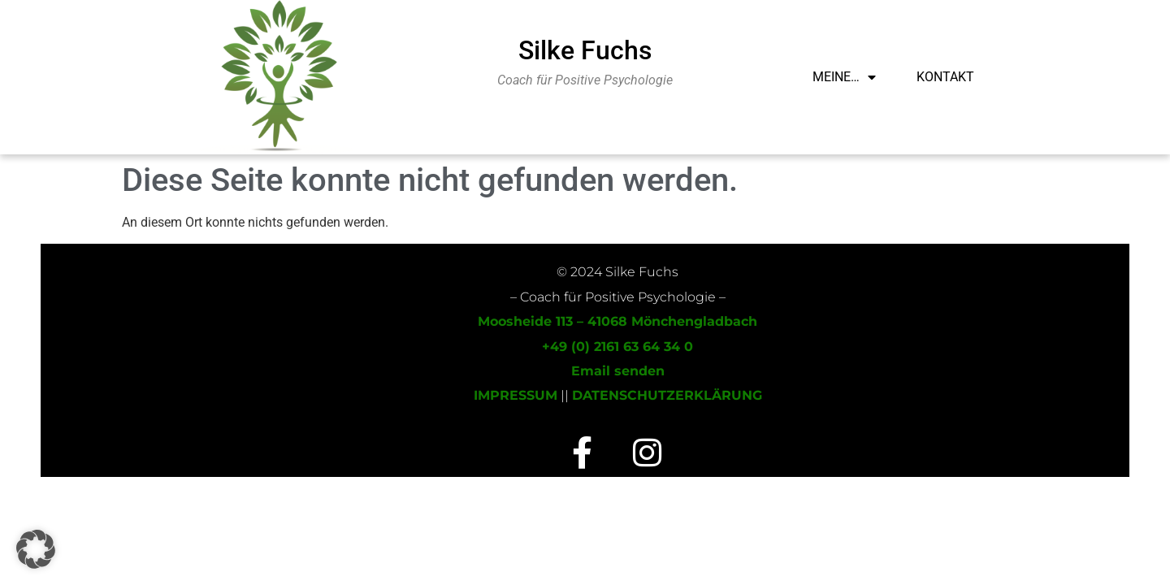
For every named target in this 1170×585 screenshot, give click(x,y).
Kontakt (945, 76)
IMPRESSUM (515, 395)
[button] (36, 549)
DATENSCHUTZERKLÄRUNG (667, 395)
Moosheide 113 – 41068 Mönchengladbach (617, 321)
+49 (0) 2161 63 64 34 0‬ (617, 346)
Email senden (618, 371)
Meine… (844, 77)
